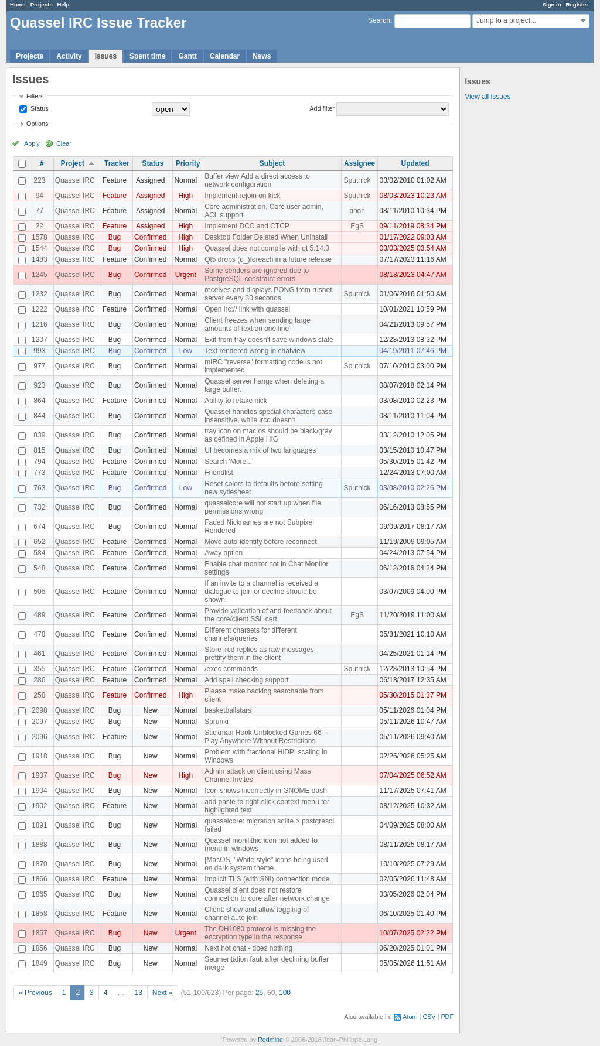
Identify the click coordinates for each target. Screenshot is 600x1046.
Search (379, 20)
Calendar (225, 56)
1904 (39, 791)
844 (39, 416)
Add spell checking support (246, 680)
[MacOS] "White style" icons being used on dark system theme (266, 864)
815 (39, 450)
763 (39, 488)
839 (39, 435)
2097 (39, 721)
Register (577, 4)
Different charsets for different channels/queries (250, 634)
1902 (39, 806)
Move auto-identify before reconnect (260, 542)
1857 (39, 933)
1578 (39, 237)
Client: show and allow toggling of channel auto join (256, 913)
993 (39, 351)
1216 (39, 324)
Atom (410, 1016)
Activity (68, 56)
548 (39, 568)
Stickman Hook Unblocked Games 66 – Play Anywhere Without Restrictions (265, 737)
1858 (39, 914)
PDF (447, 1016)
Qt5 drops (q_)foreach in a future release (268, 259)
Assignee (359, 163)
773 (39, 473)
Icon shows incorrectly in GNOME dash (265, 791)
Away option (223, 553)
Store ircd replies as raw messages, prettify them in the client (260, 653)
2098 (39, 710)
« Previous (35, 993)
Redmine (270, 1039)
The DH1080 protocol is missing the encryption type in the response (260, 933)
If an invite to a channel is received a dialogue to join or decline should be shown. (261, 591)
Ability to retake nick (235, 400)
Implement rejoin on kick (242, 196)
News (262, 56)
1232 (39, 294)
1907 (39, 775)
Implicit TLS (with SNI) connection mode (266, 879)
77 (39, 211)
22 (39, 226)
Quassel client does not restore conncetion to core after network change (266, 894)
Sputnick (357, 180)
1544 (39, 248)
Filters (34, 96)
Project (72, 163)
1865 (39, 894)
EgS (357, 226)
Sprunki (216, 721)
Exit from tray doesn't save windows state (268, 340)
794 (39, 461)
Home (18, 4)
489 (39, 615)
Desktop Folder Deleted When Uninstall (266, 237)
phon (357, 211)
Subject (272, 163)
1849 (39, 963)
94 (39, 196)
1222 (39, 309)
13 (138, 993)
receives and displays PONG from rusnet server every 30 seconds (268, 294)
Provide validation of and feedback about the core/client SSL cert (268, 615)
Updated (415, 163)
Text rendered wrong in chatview (254, 351)
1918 (39, 756)
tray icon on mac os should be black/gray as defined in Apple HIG (268, 435)
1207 (39, 340)
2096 (39, 737)
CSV (428, 1016)
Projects (41, 4)
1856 (39, 948)
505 (39, 591)
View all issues (487, 97)
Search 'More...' (228, 461)
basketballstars (227, 710)
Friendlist (218, 473)
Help (63, 4)
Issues (106, 56)
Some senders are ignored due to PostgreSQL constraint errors (256, 274)
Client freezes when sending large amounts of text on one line (257, 324)
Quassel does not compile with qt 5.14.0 (266, 248)
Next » (162, 993)
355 (39, 669)
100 (285, 993)
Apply (32, 143)
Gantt (187, 56)
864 (39, 400)
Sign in (552, 4)
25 (259, 993)
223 (39, 180)
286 (39, 680)
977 (39, 366)
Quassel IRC (75, 180)
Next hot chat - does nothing (248, 948)
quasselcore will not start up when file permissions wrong (262, 507)
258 (39, 695)
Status (39, 108)
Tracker (116, 163)
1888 (39, 844)
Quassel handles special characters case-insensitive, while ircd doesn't (269, 416)
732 (39, 507)
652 (39, 542)
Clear (63, 143)
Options (37, 123)
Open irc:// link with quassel (247, 309)
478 (39, 634)
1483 (39, 259)
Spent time (147, 56)
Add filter (322, 108)
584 (39, 553)
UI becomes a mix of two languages (260, 450)
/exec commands (231, 669)
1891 (39, 825)
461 (39, 654)
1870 (39, 864)
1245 (39, 275)
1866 (39, 879)
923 (39, 385)
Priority (188, 163)
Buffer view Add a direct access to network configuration (257, 180)
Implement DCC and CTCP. (247, 226)
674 (39, 526)
